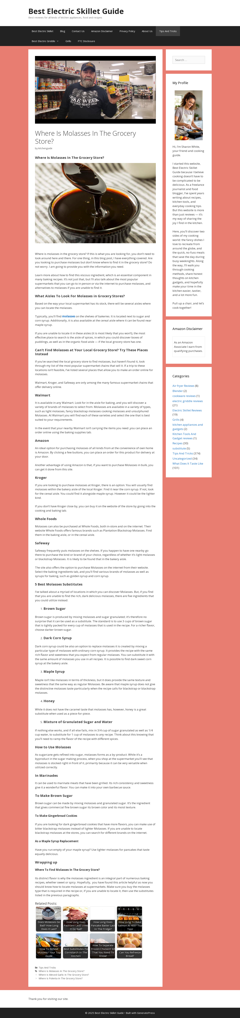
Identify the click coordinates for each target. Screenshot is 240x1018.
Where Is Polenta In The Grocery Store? (61, 978)
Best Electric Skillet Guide (76, 11)
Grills (68, 41)
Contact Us (78, 31)
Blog (62, 31)
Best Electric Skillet (42, 31)
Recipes (177, 443)
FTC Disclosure (86, 41)
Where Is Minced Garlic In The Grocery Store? (64, 974)
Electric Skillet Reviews (187, 410)
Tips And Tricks (168, 31)
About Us (147, 31)
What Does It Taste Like (187, 463)
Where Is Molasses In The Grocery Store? (61, 971)
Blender (177, 391)
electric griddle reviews (187, 401)
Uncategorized (182, 458)
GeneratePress (146, 1013)
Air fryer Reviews (183, 386)
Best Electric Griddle (47, 41)
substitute (179, 448)
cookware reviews (184, 396)
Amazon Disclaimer (102, 31)
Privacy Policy (127, 31)
